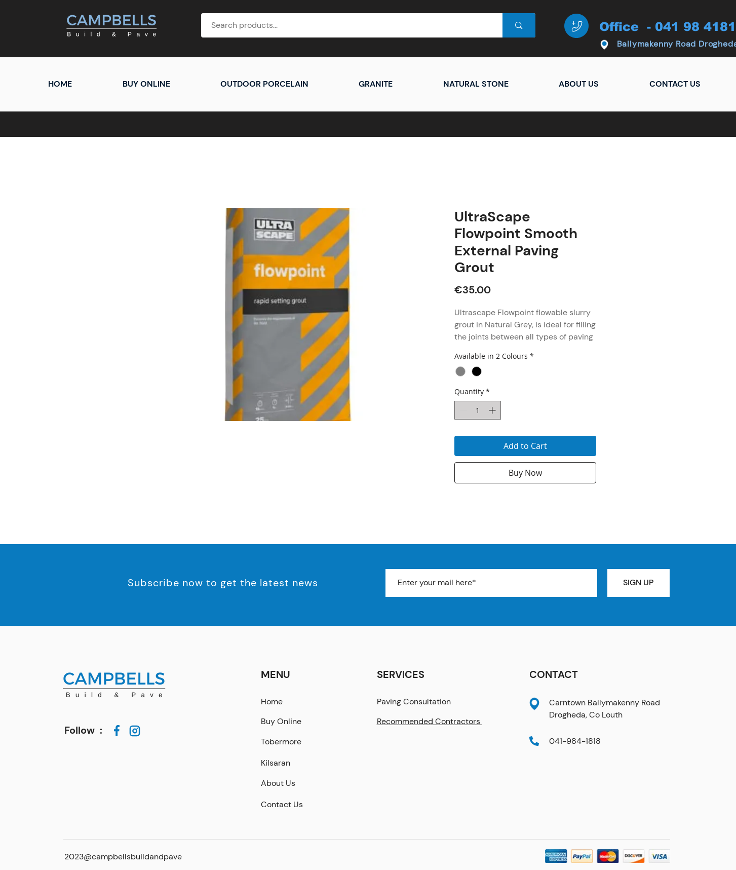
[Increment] (493, 410)
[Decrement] (462, 410)
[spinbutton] (478, 410)
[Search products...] (346, 25)
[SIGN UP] (638, 583)
